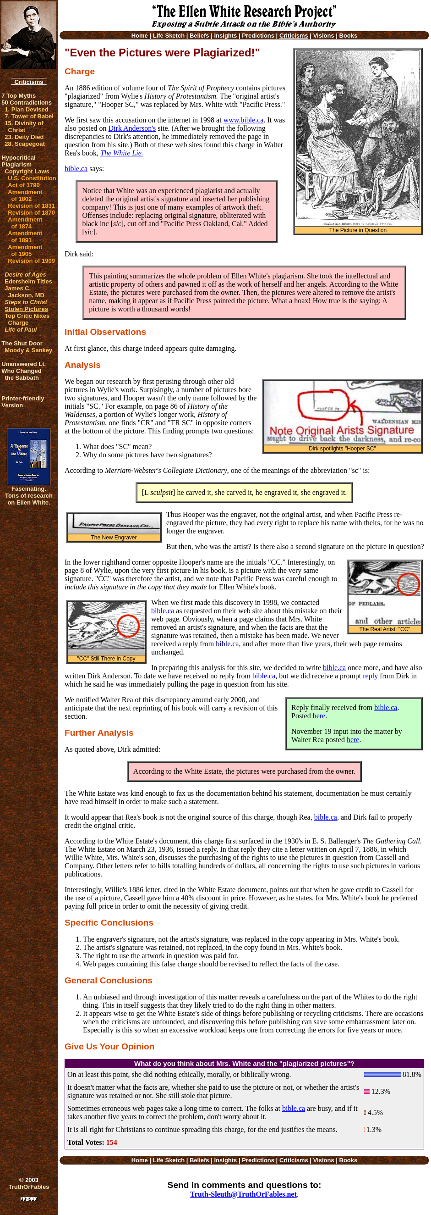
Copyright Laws (27, 171)
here (319, 716)
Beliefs (199, 35)
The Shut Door (22, 343)
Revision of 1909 (31, 260)
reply (370, 676)
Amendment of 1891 (25, 237)
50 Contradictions (26, 102)
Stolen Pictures (26, 308)
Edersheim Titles (28, 281)
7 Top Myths (18, 95)
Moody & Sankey (28, 350)
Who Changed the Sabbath (21, 374)
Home (139, 35)
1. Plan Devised (26, 109)
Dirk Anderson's (132, 128)
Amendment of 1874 (25, 223)
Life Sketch (169, 35)
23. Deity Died (24, 136)
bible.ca (76, 168)
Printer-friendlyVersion (22, 402)
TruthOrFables (29, 1186)
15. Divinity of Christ (24, 126)
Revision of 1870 (31, 212)
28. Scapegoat (24, 143)
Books (348, 35)
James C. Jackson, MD (24, 292)
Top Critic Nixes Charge (27, 319)
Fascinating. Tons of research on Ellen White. (29, 495)
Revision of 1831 (31, 205)
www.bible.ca (244, 120)
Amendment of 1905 (25, 250)
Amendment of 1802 (25, 195)
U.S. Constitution (32, 178)
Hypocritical (18, 157)
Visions (323, 35)
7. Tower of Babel (29, 116)
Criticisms (28, 81)
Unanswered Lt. (23, 364)
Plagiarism (16, 164)
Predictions (258, 35)
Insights (225, 35)
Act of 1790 (23, 185)
